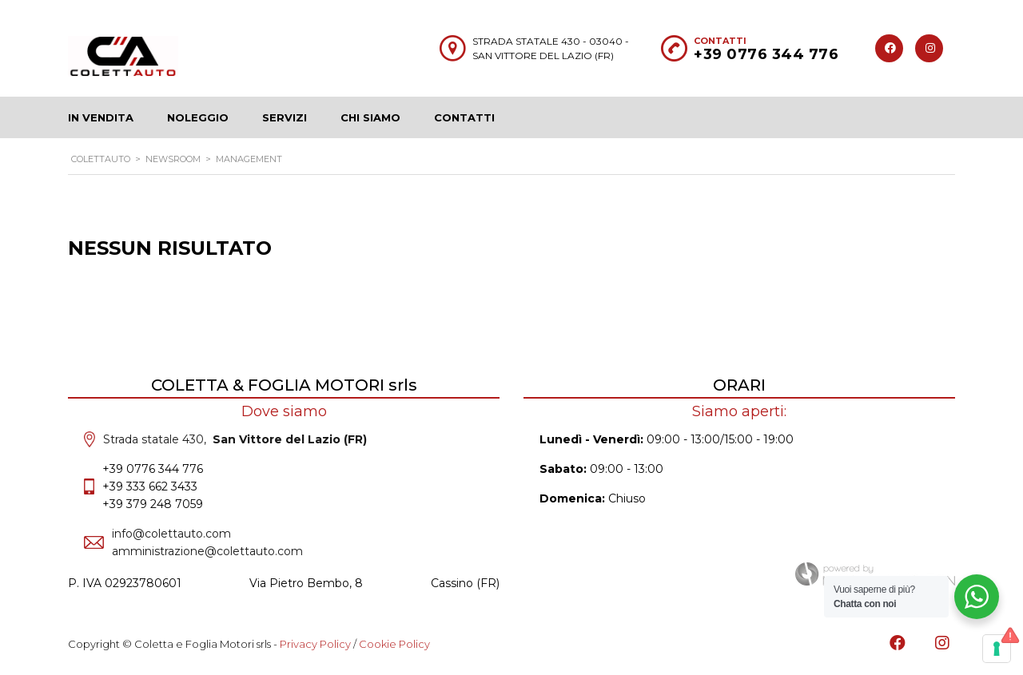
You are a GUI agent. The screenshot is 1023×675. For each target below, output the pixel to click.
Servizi (284, 117)
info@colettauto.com (171, 533)
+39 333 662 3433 (149, 486)
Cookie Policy (394, 643)
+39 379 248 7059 (152, 504)
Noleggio (198, 117)
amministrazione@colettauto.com (207, 551)
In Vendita (100, 117)
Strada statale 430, (235, 439)
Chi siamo (370, 117)
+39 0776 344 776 (766, 54)
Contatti (464, 117)
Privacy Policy (315, 643)
